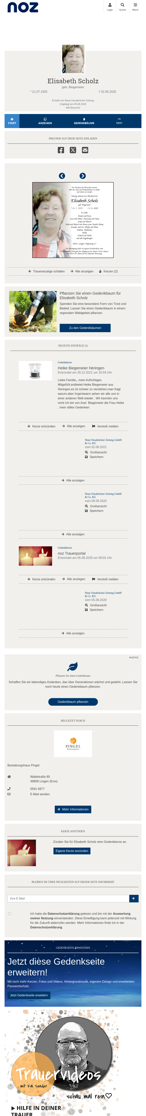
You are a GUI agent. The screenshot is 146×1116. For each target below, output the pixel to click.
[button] (62, 177)
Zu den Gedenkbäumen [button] (85, 328)
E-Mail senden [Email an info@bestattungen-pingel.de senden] (40, 794)
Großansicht (96, 452)
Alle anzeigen (82, 271)
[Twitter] (73, 149)
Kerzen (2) (108, 271)
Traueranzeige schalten (46, 271)
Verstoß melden (105, 426)
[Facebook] (61, 149)
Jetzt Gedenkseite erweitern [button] (29, 995)
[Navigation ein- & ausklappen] (135, 6)
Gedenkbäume (84, 121)
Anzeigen (45, 121)
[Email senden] (68, 898)
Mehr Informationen (73, 809)
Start (12, 121)
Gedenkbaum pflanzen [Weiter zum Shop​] (73, 701)
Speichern (94, 457)
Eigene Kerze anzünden (72, 851)
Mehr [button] (119, 121)
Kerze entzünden (41, 426)
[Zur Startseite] (23, 7)
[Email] (85, 149)
